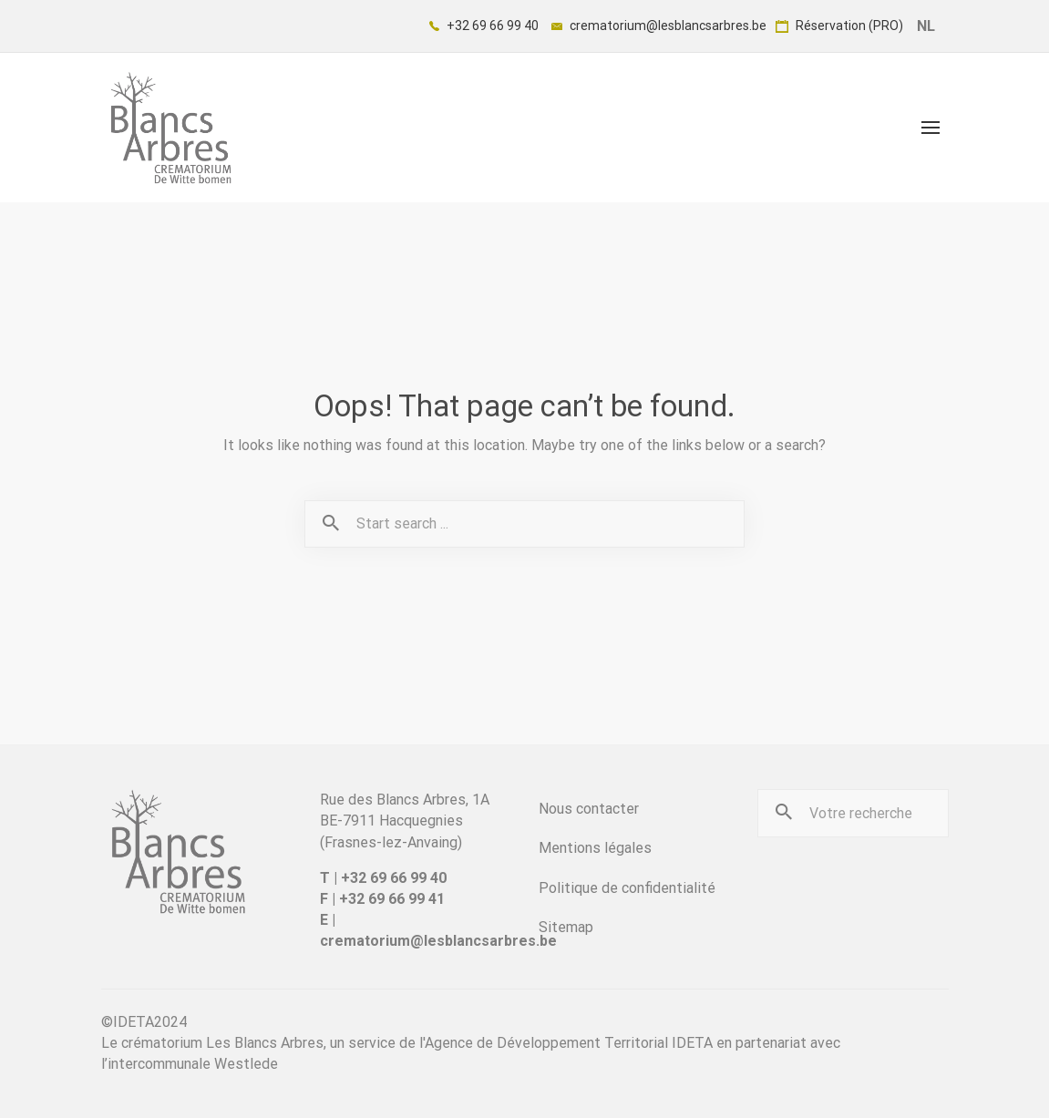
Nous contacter (589, 808)
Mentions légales (595, 847)
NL (926, 26)
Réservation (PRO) (839, 25)
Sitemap (566, 927)
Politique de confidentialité (627, 888)
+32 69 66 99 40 (484, 25)
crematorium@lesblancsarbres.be (658, 25)
